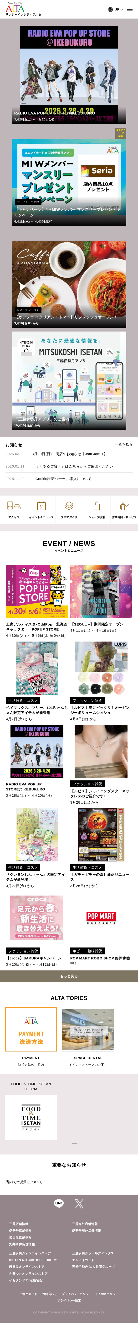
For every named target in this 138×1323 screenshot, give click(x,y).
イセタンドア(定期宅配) (26, 1280)
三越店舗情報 (18, 1224)
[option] (31, 1037)
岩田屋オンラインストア (27, 1267)
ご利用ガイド (28, 1294)
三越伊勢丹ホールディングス (93, 1253)
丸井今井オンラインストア (28, 1273)
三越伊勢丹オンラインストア (30, 1253)
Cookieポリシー (107, 1294)
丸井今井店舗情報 (22, 1244)
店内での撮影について (23, 1182)
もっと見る (69, 976)
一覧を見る (124, 444)
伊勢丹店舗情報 (20, 1230)
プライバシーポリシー (77, 1294)
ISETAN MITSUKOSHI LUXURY (33, 1260)
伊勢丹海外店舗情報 (86, 1230)
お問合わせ (49, 1294)
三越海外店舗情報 (85, 1224)
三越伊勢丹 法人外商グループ (93, 1267)
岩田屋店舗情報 (20, 1237)
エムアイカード (83, 1260)
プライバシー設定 (69, 1300)
